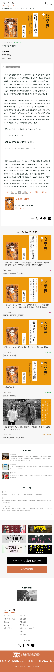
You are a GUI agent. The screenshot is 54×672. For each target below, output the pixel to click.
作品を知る (24, 622)
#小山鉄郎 (13, 273)
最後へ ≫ (44, 192)
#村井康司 (13, 315)
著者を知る (24, 619)
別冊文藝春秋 (37, 640)
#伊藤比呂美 (13, 437)
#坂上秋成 (13, 395)
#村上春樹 (20, 273)
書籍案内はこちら (27, 560)
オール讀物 (25, 640)
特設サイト (24, 634)
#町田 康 (21, 437)
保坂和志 (5, 51)
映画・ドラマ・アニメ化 (28, 628)
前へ (15, 192)
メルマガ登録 (27, 569)
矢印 (49, 481)
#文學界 (8, 58)
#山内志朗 (13, 355)
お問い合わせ (8, 628)
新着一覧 (23, 616)
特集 (22, 631)
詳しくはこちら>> (21, 208)
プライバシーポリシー (11, 619)
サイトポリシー (9, 616)
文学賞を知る (25, 625)
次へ (39, 192)
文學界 (8, 67)
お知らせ (6, 625)
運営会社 (6, 622)
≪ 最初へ (9, 192)
